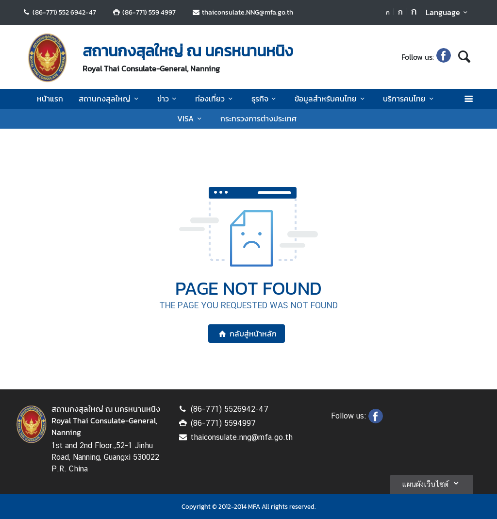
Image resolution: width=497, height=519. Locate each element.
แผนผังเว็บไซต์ (432, 483)
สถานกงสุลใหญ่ (110, 98)
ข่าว (168, 98)
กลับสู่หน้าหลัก (246, 333)
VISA (190, 118)
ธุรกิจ (265, 98)
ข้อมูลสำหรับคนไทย (331, 98)
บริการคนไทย (409, 98)
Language (448, 12)
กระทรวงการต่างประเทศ (258, 118)
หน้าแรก (50, 98)
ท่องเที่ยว (215, 98)
